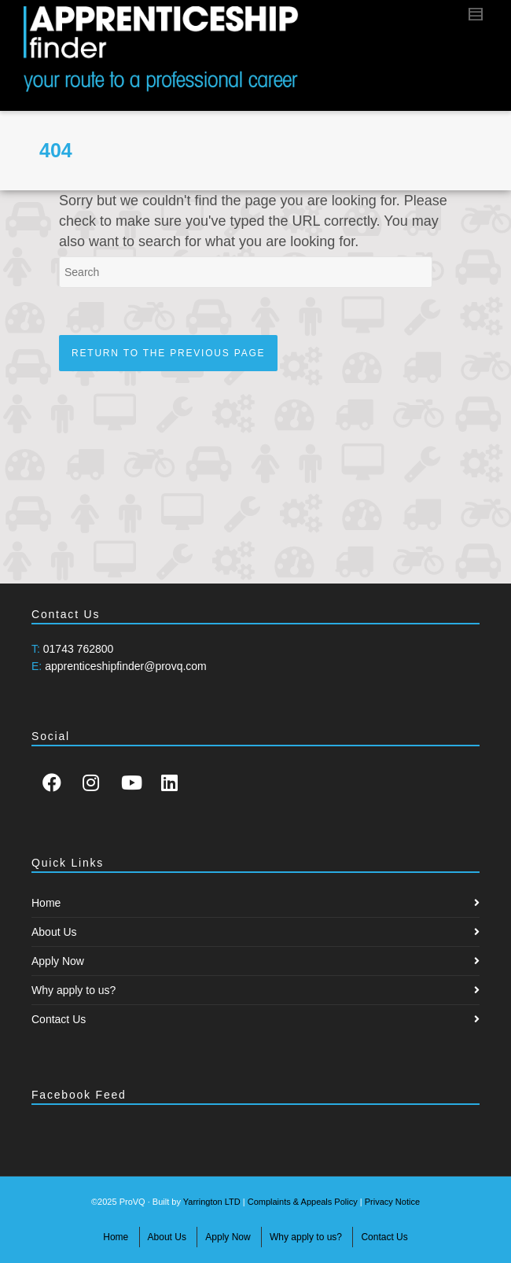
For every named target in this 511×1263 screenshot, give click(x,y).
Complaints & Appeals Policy (303, 1201)
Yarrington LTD (212, 1201)
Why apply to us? (73, 990)
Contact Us (58, 1019)
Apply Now (57, 961)
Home (46, 903)
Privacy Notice (392, 1201)
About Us (54, 932)
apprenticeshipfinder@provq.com (126, 666)
